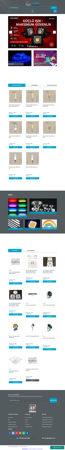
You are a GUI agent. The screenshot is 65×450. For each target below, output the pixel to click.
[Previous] (10, 32)
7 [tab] (37, 46)
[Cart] (55, 11)
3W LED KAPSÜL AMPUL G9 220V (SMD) (31, 136)
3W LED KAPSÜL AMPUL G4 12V (15, 167)
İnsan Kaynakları (28, 426)
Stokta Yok (32, 380)
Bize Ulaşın (10, 417)
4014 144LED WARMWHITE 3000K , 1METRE (14, 273)
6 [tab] (35, 46)
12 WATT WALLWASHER (31, 305)
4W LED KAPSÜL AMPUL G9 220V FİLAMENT (32, 105)
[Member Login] (32, 11)
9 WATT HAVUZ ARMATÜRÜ (49, 305)
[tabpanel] (32, 32)
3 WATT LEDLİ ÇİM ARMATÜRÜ (32, 336)
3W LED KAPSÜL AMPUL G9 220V (14, 136)
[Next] (54, 32)
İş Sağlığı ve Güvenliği (46, 426)
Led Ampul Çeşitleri (17, 85)
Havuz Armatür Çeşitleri (53, 85)
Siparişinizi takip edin (12, 426)
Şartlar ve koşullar (12, 424)
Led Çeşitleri (34, 85)
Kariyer (26, 419)
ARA (54, 7)
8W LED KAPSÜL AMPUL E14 (32, 167)
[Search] (32, 7)
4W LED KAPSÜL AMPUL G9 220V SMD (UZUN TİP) (15, 105)
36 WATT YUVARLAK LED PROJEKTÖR (14, 337)
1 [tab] (27, 46)
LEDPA (10, 270)
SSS (9, 419)
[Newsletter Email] (32, 400)
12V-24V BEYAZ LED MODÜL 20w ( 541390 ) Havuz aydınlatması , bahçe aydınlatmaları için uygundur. (15, 304)
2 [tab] (29, 46)
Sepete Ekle (15, 116)
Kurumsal (27, 424)
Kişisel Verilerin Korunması (47, 419)
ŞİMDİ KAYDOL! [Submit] (53, 400)
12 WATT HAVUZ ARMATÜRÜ (49, 338)
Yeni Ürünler (15, 250)
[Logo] (32, 3)
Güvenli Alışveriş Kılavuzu (47, 424)
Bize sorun (57, 447)
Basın (26, 422)
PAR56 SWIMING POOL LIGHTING (14, 371)
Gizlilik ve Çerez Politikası (47, 417)
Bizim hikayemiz (28, 417)
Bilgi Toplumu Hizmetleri (47, 422)
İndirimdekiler (30, 250)
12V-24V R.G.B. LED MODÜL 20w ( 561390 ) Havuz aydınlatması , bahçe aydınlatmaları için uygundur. (48, 271)
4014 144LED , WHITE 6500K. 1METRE (32, 370)
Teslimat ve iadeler (12, 422)
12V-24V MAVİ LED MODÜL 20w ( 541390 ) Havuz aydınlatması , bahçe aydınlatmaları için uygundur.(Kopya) (31, 271)
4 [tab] (32, 46)
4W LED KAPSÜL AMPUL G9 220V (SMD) (48, 105)
